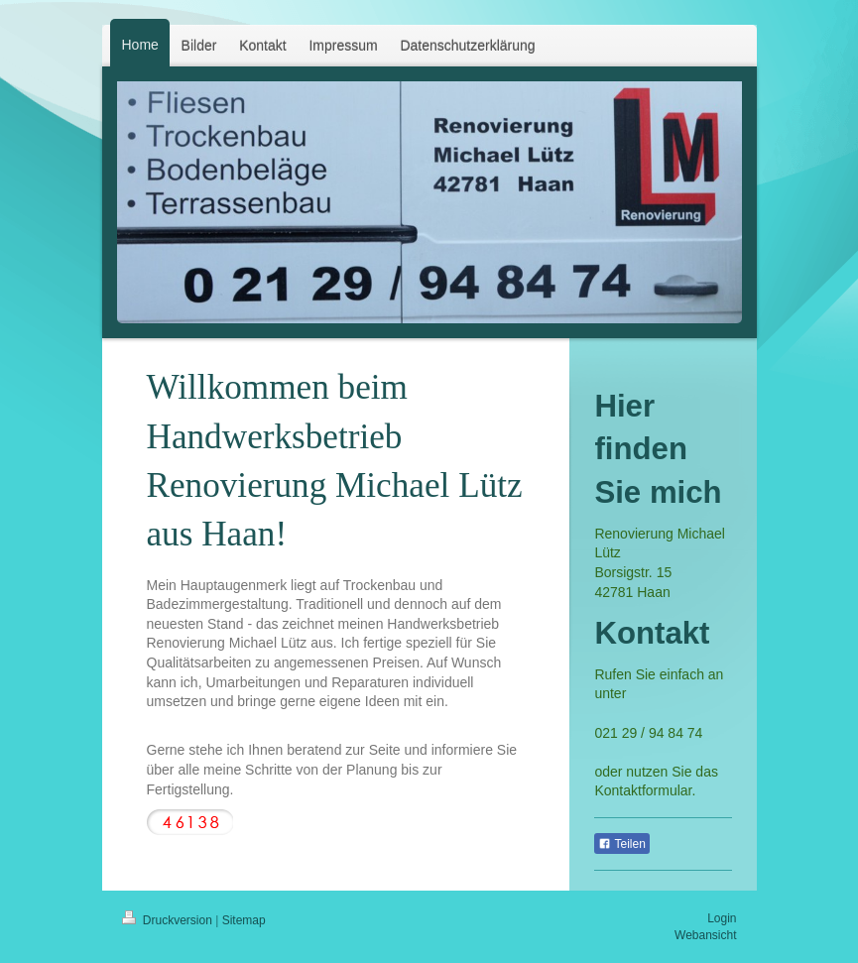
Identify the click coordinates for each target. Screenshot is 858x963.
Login (721, 918)
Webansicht (705, 935)
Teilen (621, 844)
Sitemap (244, 920)
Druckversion (169, 920)
